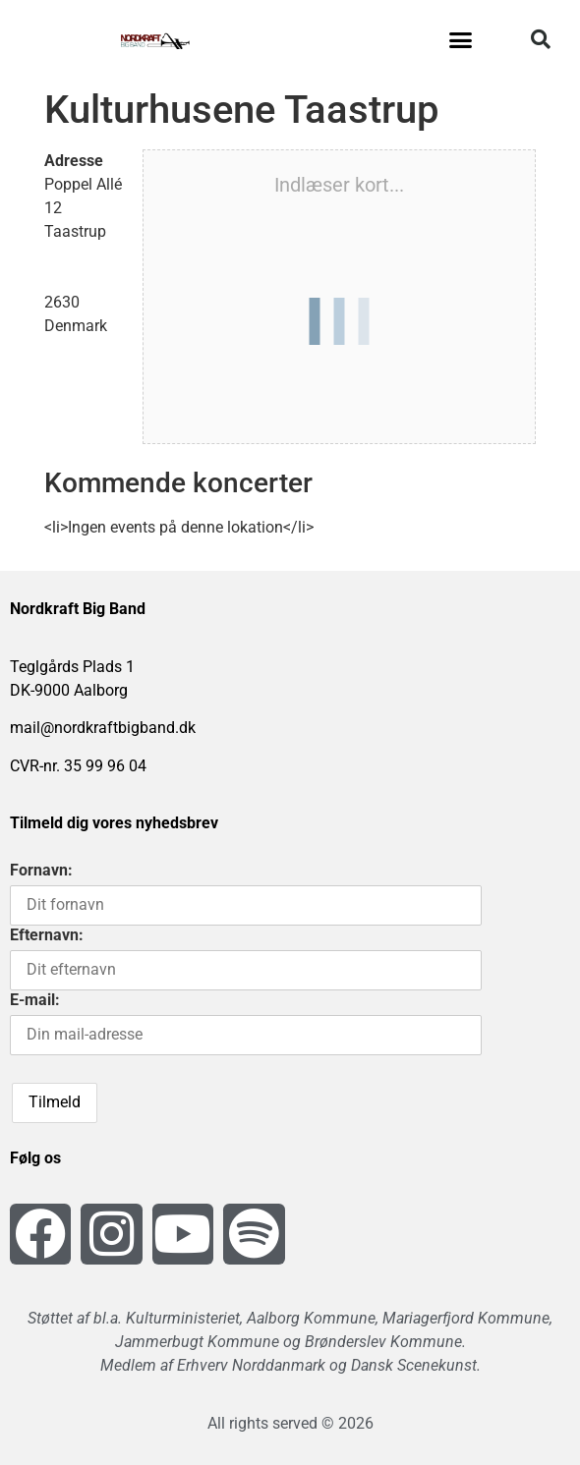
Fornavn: (41, 870)
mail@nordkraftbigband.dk (103, 727)
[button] (461, 39)
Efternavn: (47, 935)
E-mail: (35, 999)
